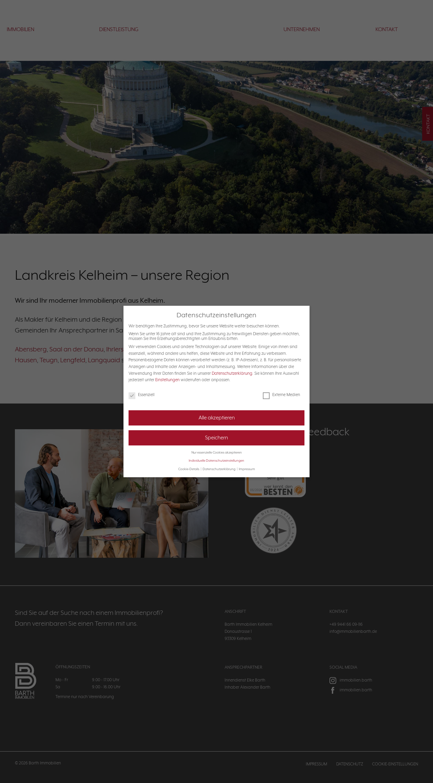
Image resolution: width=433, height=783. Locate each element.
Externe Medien (281, 394)
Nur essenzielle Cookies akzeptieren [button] (216, 452)
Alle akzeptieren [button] (217, 418)
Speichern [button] (216, 438)
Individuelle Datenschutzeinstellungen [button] (216, 460)
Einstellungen (167, 379)
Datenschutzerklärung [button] (219, 469)
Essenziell (142, 394)
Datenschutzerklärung (232, 373)
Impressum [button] (247, 469)
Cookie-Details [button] (189, 469)
